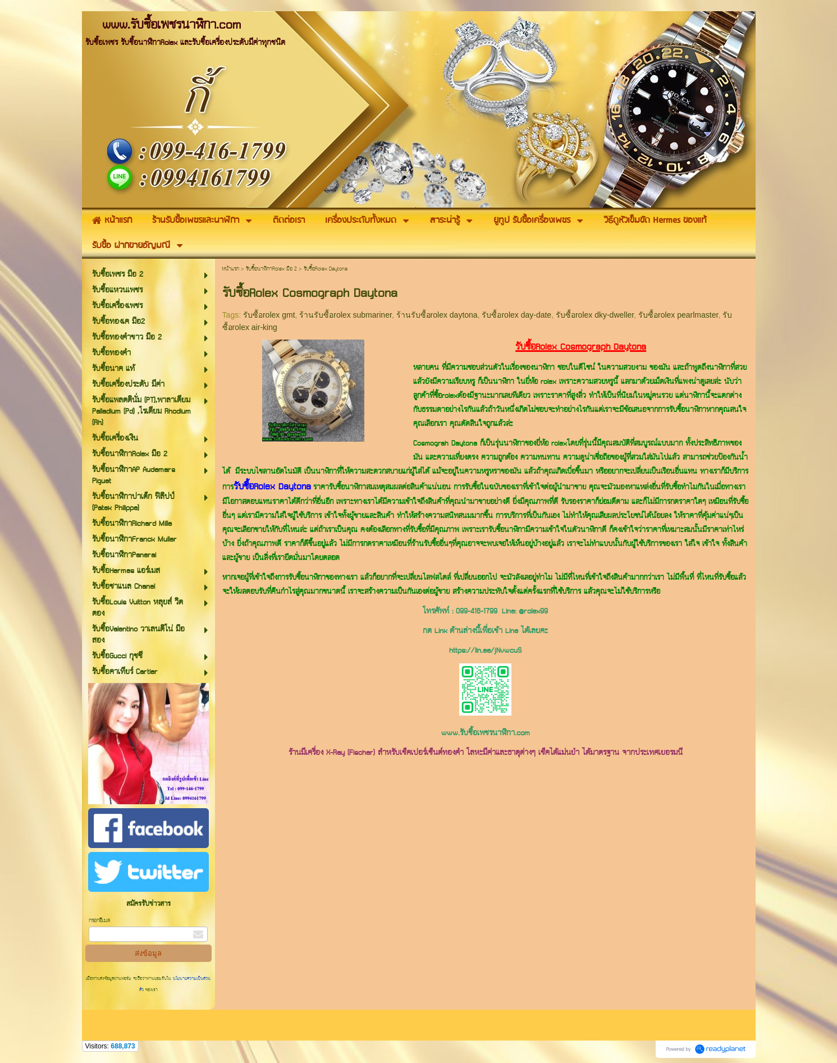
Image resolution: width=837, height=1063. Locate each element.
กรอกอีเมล (99, 920)
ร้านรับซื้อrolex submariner (345, 314)
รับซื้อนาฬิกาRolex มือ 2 (271, 269)
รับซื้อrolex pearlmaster (678, 314)
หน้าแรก (230, 269)
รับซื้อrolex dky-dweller (595, 314)
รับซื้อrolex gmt (269, 314)
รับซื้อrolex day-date (516, 314)
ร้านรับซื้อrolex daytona (437, 314)
